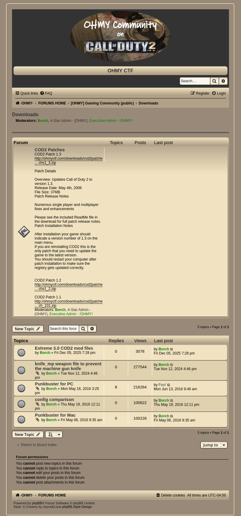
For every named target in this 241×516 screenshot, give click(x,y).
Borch (43, 121)
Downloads (25, 114)
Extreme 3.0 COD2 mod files (64, 348)
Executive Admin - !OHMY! (110, 121)
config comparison (54, 399)
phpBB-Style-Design (77, 506)
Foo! (162, 385)
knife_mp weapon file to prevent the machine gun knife (68, 366)
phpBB (37, 503)
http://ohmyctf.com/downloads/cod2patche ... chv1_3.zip (69, 160)
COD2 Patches (50, 149)
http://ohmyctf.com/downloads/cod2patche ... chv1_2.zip (69, 286)
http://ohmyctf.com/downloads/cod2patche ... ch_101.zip (69, 303)
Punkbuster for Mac (55, 415)
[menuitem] (46, 93)
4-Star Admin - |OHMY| (68, 121)
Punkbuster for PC (54, 384)
